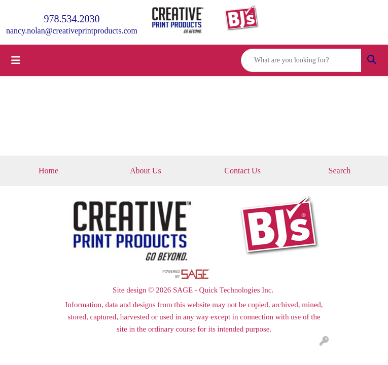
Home (48, 170)
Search (340, 170)
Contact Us (242, 170)
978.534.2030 (71, 18)
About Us (145, 170)
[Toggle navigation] (15, 60)
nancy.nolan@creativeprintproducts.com (71, 30)
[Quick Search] (301, 60)
